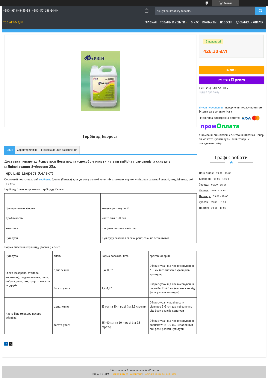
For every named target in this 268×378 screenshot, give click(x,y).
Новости (226, 22)
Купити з (231, 80)
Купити (231, 70)
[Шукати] (260, 11)
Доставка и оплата (249, 22)
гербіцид (45, 179)
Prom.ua (154, 370)
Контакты (209, 22)
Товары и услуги (172, 22)
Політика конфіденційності (160, 373)
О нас (195, 22)
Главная (151, 22)
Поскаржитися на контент (126, 373)
